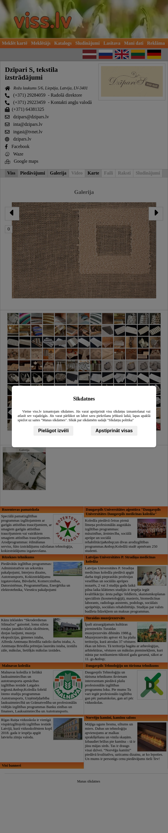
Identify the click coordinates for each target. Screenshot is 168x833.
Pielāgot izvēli (53, 430)
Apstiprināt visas (114, 430)
